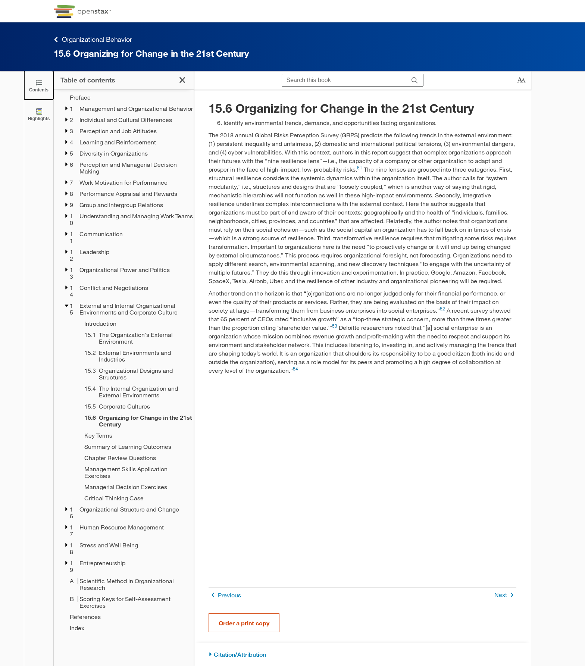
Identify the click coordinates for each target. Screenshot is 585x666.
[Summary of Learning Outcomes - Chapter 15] (134, 446)
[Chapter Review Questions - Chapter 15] (134, 457)
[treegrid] (124, 362)
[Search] (414, 80)
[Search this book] (344, 80)
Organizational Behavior (93, 39)
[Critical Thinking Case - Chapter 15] (134, 498)
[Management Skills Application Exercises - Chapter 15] (134, 472)
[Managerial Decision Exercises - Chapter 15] (134, 487)
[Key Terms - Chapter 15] (134, 435)
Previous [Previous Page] (225, 595)
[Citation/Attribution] (362, 654)
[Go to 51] (359, 169)
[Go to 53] (334, 327)
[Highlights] (38, 114)
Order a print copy (244, 622)
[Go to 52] (442, 310)
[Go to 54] (295, 370)
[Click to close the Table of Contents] (38, 85)
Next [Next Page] (505, 595)
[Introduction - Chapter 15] (134, 323)
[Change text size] (521, 80)
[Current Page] (134, 421)
